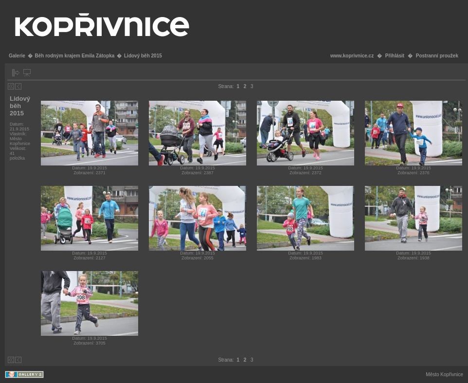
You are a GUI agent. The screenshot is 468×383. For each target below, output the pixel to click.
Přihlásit (394, 55)
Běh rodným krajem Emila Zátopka (74, 55)
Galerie (17, 55)
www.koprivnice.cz (352, 55)
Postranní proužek (437, 55)
